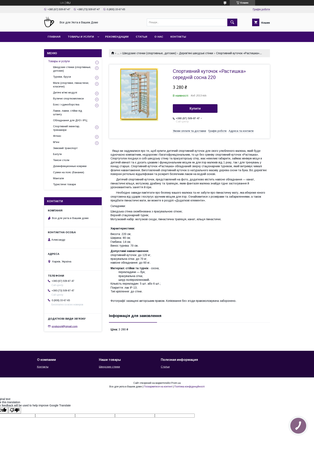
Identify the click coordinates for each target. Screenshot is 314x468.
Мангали (58, 178)
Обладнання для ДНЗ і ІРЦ (70, 120)
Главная (54, 36)
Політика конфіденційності (189, 386)
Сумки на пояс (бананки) (68, 172)
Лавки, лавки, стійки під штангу (67, 112)
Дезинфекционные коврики (70, 166)
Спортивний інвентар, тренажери (66, 128)
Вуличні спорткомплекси (68, 98)
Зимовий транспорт (65, 148)
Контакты (178, 36)
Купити (195, 108)
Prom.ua (176, 383)
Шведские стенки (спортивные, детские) (149, 53)
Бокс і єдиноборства (66, 104)
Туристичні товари (64, 184)
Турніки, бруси (62, 76)
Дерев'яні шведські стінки (196, 53)
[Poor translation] (14, 410)
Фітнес (57, 135)
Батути (57, 154)
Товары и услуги (81, 36)
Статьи (141, 36)
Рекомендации (117, 36)
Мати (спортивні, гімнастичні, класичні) (71, 84)
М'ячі (56, 142)
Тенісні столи (61, 160)
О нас (158, 36)
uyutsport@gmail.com (64, 326)
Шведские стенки (109, 366)
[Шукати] (232, 22)
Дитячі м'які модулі (65, 92)
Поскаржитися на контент (158, 386)
